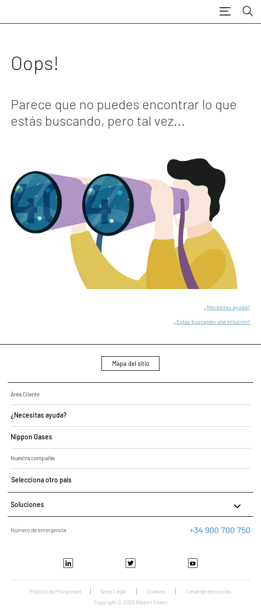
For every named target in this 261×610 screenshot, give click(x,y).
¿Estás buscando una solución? (212, 321)
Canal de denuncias (209, 591)
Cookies (156, 591)
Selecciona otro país (41, 480)
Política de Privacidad (55, 591)
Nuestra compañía (33, 457)
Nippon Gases (31, 437)
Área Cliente (25, 394)
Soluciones (127, 506)
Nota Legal (114, 591)
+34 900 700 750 (219, 529)
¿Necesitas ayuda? (227, 307)
